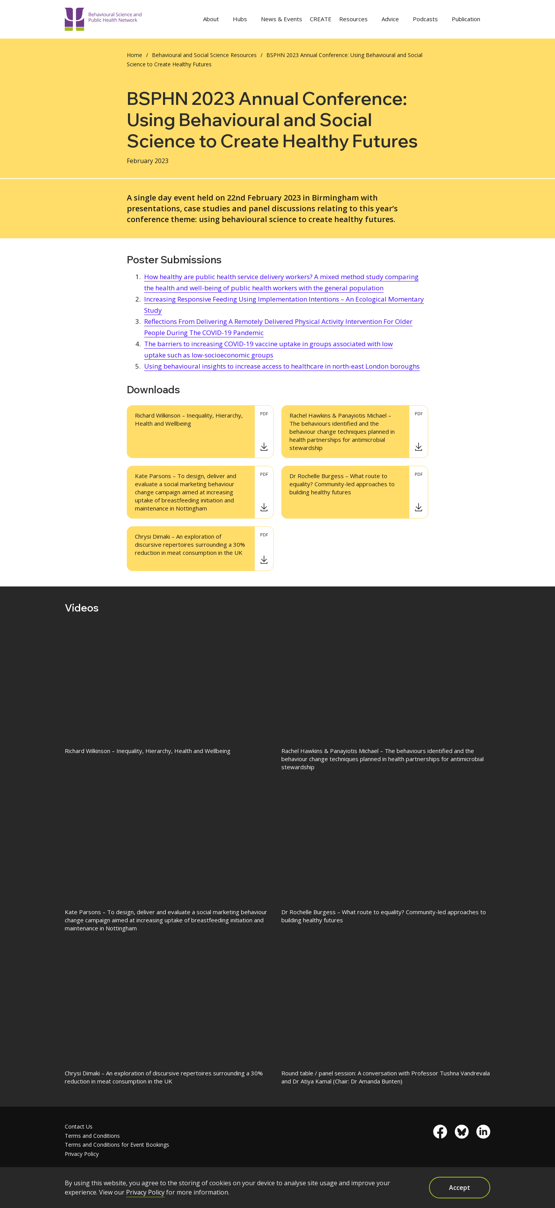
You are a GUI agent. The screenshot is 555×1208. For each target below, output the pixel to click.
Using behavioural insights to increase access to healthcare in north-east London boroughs (282, 366)
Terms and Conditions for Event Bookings (117, 1144)
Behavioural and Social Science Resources (204, 55)
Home (134, 55)
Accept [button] (459, 1187)
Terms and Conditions (92, 1135)
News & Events (281, 19)
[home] (103, 19)
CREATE (320, 19)
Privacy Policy (82, 1153)
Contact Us (78, 1126)
